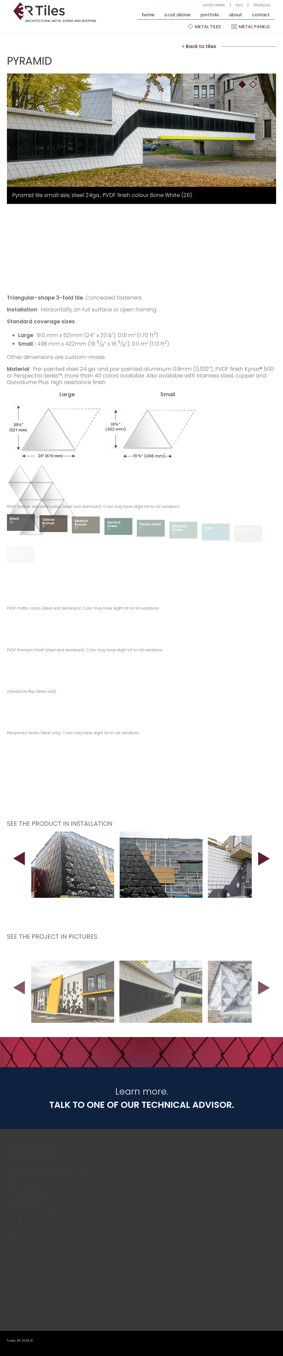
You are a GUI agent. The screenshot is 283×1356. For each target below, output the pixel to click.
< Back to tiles (199, 48)
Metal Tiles (204, 26)
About (235, 15)
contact (261, 15)
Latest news (214, 5)
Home (148, 15)
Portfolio (209, 15)
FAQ (239, 5)
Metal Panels (250, 26)
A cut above (177, 15)
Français (262, 5)
